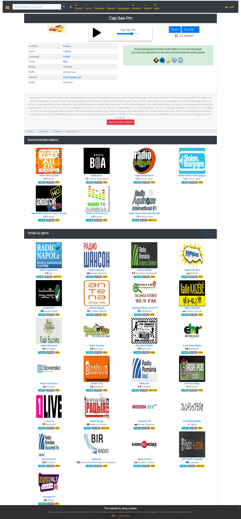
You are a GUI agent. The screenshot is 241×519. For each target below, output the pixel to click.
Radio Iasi (144, 383)
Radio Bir (96, 459)
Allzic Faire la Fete (49, 175)
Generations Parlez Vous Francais (48, 213)
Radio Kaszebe (192, 308)
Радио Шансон (97, 270)
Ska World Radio (144, 345)
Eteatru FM (96, 383)
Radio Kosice (144, 459)
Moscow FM (144, 421)
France (66, 46)
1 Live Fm (49, 421)
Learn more (124, 516)
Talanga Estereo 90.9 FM (144, 308)
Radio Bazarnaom (144, 175)
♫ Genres (111, 7)
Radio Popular (96, 345)
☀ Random (136, 7)
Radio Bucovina (49, 345)
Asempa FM (49, 497)
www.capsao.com (72, 77)
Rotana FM (48, 308)
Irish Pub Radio (192, 383)
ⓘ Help (156, 7)
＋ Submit (147, 7)
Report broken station (120, 122)
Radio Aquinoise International (144, 213)
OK (113, 515)
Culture (67, 51)
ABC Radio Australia (192, 459)
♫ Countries (99, 7)
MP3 (65, 61)
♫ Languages (123, 7)
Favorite (190, 29)
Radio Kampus (192, 270)
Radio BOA (96, 175)
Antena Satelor (144, 270)
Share (175, 29)
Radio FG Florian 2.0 (96, 213)
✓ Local (88, 7)
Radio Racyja (96, 421)
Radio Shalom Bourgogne (192, 175)
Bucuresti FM (49, 459)
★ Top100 (79, 7)
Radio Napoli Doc (49, 270)
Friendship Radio (192, 421)
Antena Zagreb (97, 308)
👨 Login (229, 7)
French (67, 56)
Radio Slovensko (49, 383)
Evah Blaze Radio (192, 345)
